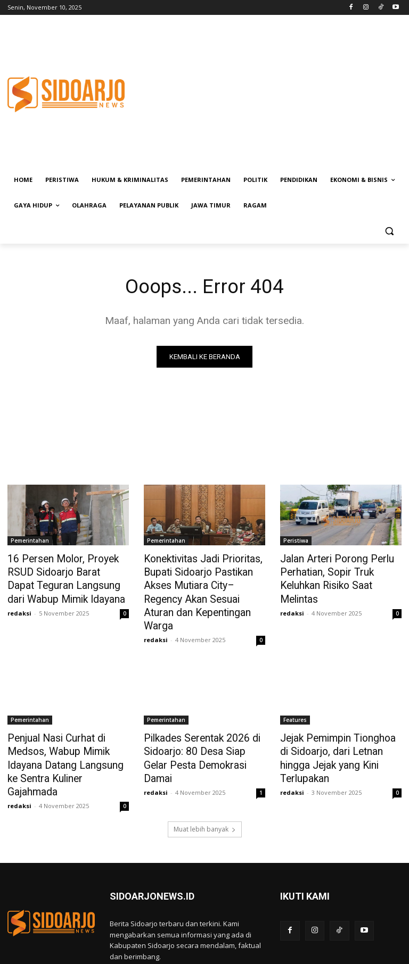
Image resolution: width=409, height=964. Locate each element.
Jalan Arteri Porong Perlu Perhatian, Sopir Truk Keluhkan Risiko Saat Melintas (339, 571)
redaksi (19, 608)
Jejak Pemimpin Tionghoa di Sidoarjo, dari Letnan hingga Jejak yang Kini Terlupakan (337, 729)
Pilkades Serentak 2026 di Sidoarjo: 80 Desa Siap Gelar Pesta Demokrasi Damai (201, 729)
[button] (389, 231)
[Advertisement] (277, 94)
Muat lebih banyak (205, 788)
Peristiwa (295, 541)
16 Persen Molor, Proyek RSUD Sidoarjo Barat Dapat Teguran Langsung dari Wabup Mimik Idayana (67, 577)
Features (295, 699)
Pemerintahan (30, 541)
